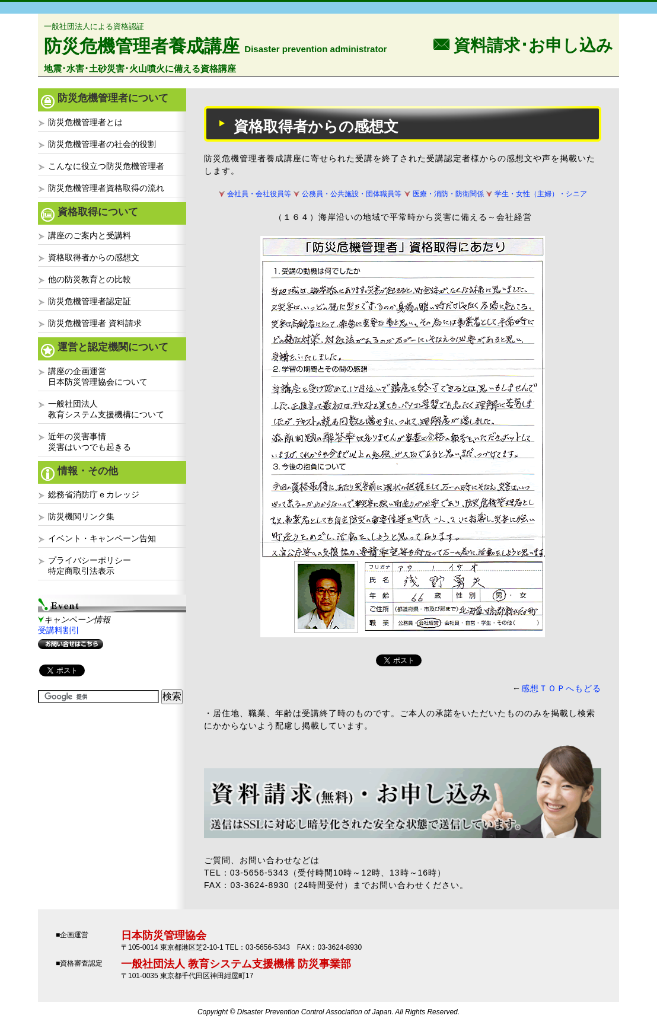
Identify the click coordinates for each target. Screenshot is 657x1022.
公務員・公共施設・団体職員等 (351, 194)
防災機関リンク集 (81, 516)
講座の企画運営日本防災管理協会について (98, 376)
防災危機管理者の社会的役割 (102, 144)
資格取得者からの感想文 (93, 257)
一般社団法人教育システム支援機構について (106, 409)
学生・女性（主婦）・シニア (541, 194)
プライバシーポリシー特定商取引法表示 (89, 565)
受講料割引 (58, 630)
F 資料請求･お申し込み (523, 44)
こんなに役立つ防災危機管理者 (106, 166)
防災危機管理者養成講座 (142, 46)
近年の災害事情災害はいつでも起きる (89, 442)
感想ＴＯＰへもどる (561, 688)
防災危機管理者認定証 (89, 301)
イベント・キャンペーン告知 (102, 538)
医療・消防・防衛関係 (448, 194)
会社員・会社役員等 (259, 194)
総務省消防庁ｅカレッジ (93, 494)
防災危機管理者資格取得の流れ (106, 188)
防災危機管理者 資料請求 (95, 323)
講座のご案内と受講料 (89, 235)
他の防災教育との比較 (89, 279)
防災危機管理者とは (85, 122)
